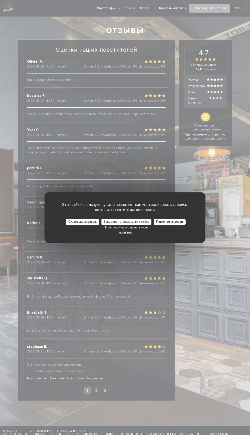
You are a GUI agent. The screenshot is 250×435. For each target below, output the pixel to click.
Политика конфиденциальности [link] (126, 228)
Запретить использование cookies (126, 222)
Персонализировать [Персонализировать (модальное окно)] (169, 222)
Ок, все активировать (82, 222)
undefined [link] (125, 232)
